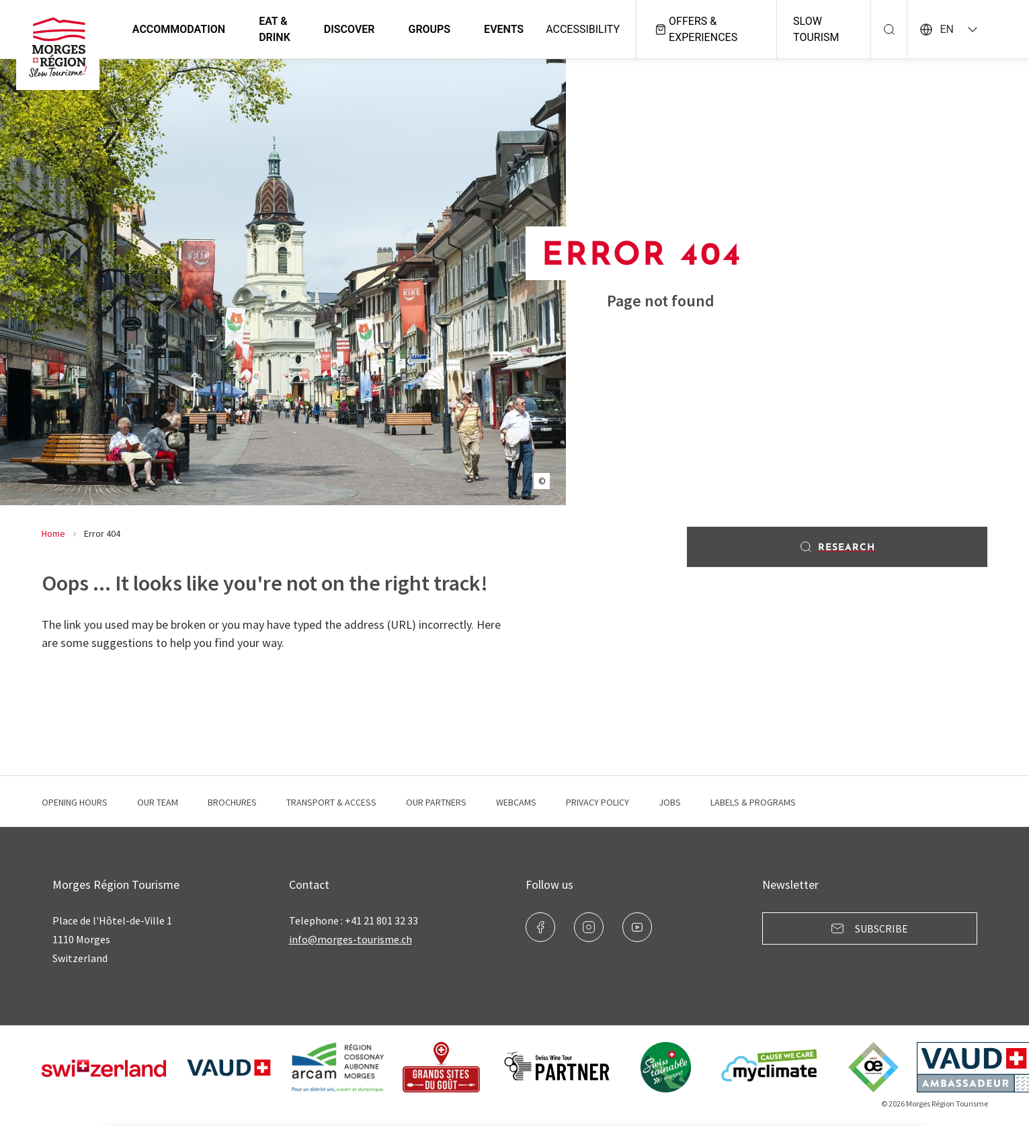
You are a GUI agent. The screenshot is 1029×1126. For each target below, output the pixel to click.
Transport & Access (331, 802)
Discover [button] (350, 29)
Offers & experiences (696, 29)
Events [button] (505, 29)
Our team (157, 802)
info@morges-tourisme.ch (350, 939)
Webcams (516, 802)
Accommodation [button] (180, 29)
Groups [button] (431, 29)
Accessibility (584, 29)
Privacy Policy (597, 802)
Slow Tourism (816, 29)
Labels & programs (753, 802)
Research (837, 547)
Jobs (670, 802)
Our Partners (436, 802)
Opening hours (75, 802)
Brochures (232, 802)
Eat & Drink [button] (276, 29)
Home (53, 533)
